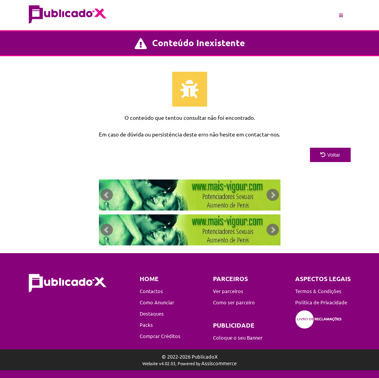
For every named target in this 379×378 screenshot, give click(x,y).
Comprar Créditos (160, 336)
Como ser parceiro (234, 302)
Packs (146, 324)
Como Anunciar (157, 302)
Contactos (151, 291)
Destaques (152, 313)
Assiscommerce (219, 363)
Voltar (330, 155)
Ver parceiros (228, 291)
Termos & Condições (318, 291)
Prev (106, 195)
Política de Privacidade (321, 302)
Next (273, 195)
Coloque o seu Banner (238, 337)
